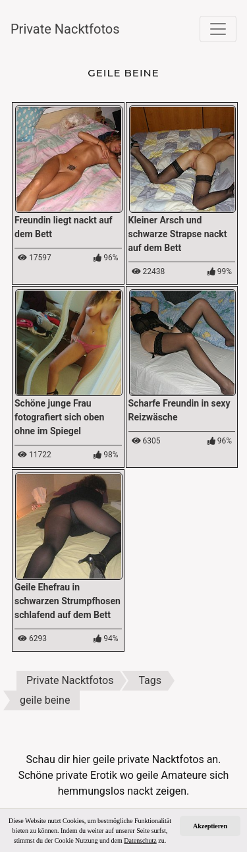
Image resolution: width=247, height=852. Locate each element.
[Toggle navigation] (218, 29)
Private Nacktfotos (65, 29)
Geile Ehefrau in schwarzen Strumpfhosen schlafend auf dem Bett (67, 601)
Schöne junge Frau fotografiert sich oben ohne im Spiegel (59, 417)
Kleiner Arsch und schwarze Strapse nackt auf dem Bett (177, 234)
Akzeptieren (210, 826)
